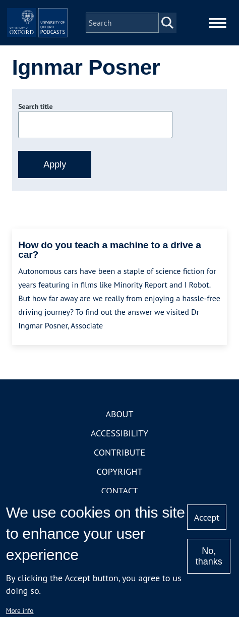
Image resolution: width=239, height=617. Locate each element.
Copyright (120, 471)
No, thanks (209, 556)
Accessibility (119, 433)
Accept (207, 517)
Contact (119, 490)
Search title (35, 106)
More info (20, 610)
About (119, 414)
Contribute (119, 452)
